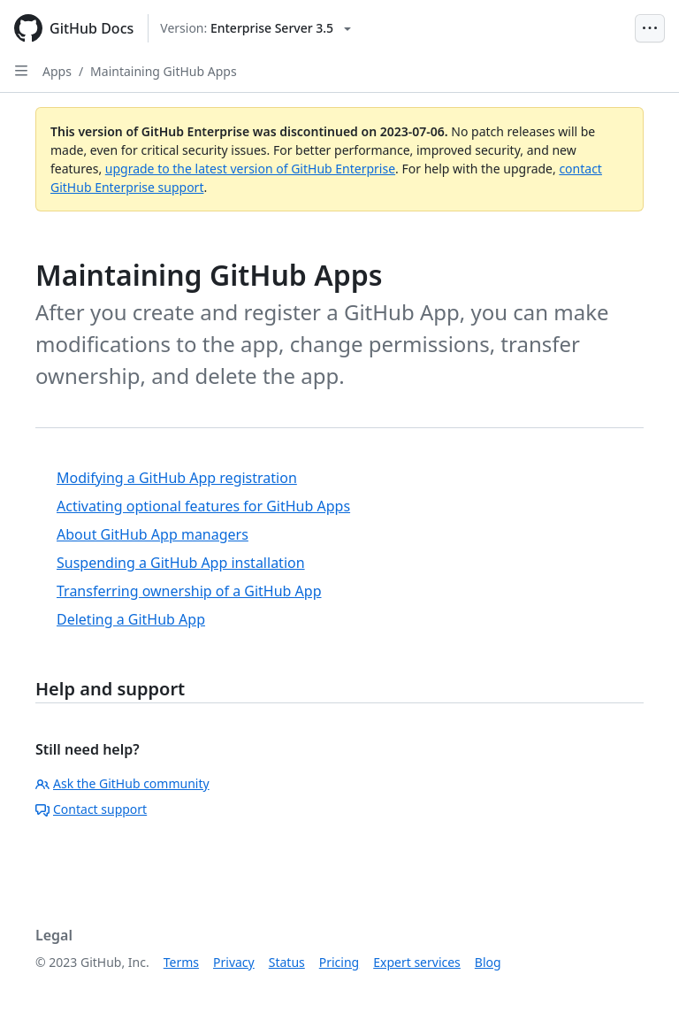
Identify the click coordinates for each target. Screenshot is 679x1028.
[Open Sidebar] (21, 71)
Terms (181, 962)
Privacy (234, 962)
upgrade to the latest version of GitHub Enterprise (250, 168)
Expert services (417, 962)
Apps (57, 71)
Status (287, 962)
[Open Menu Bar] (650, 28)
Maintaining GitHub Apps (163, 71)
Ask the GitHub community (122, 783)
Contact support (91, 809)
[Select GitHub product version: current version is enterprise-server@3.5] (255, 28)
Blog (488, 962)
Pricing (339, 962)
